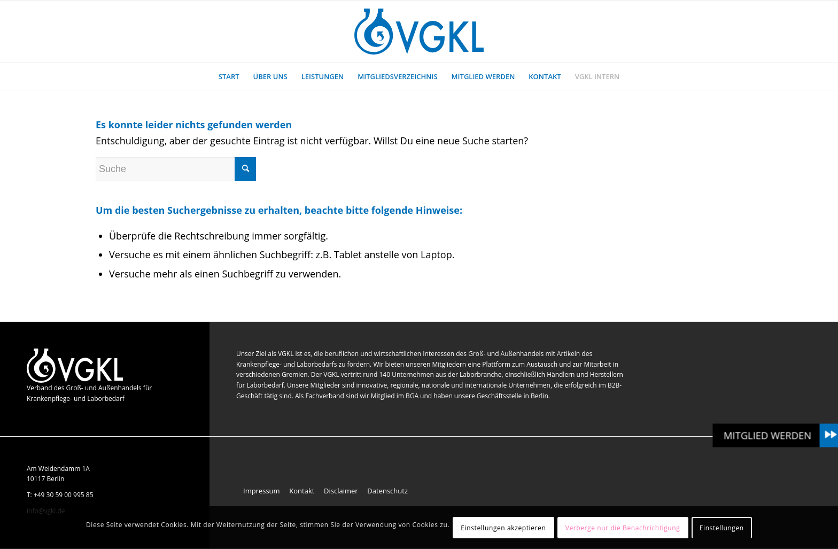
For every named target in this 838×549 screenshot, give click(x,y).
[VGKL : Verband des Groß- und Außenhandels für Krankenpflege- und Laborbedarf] (419, 32)
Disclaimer (341, 491)
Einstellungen (722, 527)
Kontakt (301, 491)
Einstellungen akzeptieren (503, 527)
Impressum (261, 491)
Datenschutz (387, 491)
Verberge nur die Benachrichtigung (622, 527)
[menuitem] (229, 76)
